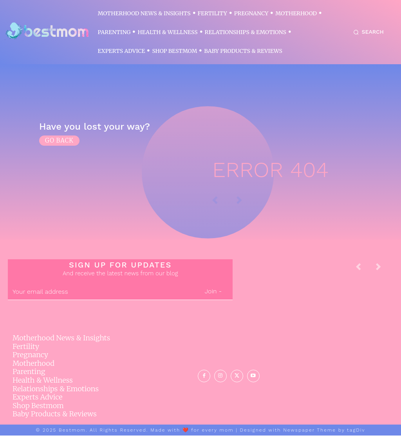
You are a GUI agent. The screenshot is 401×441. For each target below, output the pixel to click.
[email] (100, 297)
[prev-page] (364, 275)
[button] (367, 32)
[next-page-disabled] (384, 275)
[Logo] (46, 31)
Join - (213, 297)
